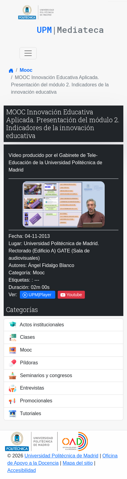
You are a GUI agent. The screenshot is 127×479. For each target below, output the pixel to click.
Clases (22, 337)
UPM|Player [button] (38, 294)
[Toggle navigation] (28, 53)
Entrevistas (26, 388)
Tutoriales (25, 414)
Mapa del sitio (78, 463)
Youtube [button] (71, 294)
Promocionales (30, 401)
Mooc (26, 70)
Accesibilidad (21, 470)
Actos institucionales (36, 324)
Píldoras (23, 363)
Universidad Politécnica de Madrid (61, 455)
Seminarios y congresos (40, 375)
